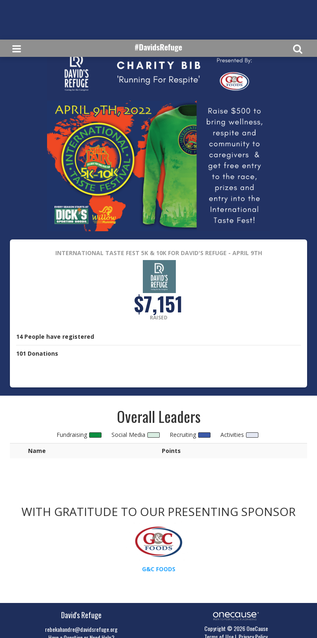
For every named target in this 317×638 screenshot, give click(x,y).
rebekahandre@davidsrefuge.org (81, 629)
